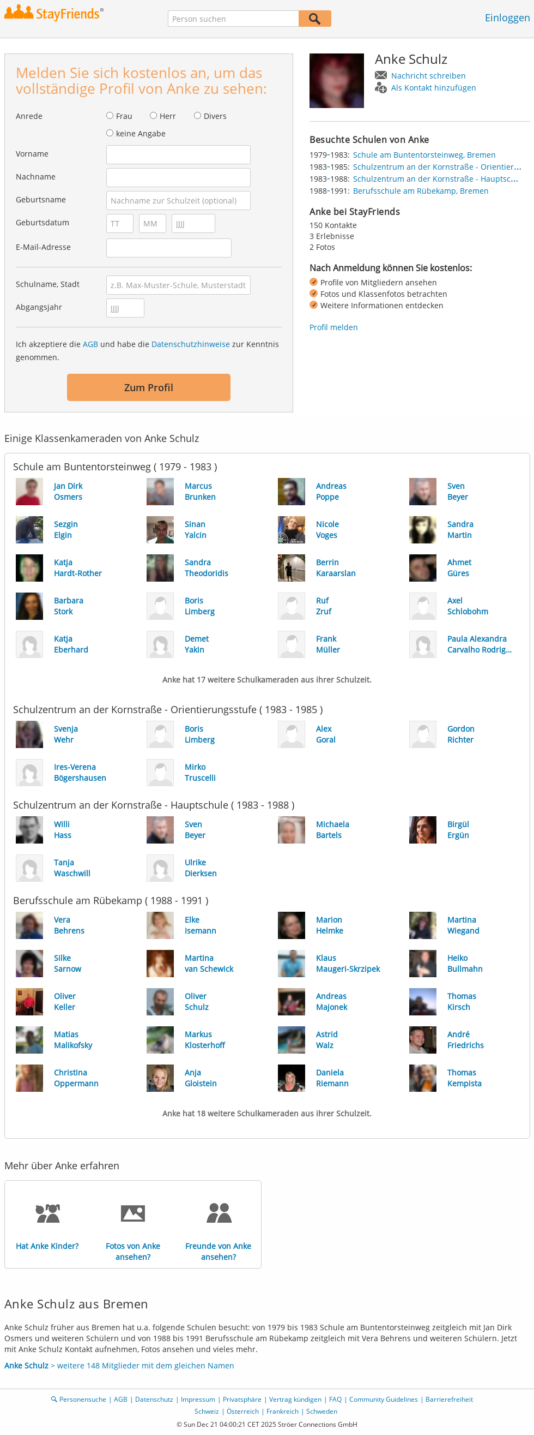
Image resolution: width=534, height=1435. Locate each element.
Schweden (321, 1411)
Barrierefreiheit (449, 1399)
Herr (168, 116)
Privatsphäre (242, 1399)
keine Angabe (141, 133)
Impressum (198, 1399)
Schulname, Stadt (48, 284)
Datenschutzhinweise (190, 344)
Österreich (243, 1411)
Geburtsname (41, 199)
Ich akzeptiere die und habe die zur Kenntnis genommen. (147, 350)
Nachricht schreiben (428, 75)
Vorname (32, 153)
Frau (124, 116)
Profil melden (334, 327)
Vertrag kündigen (295, 1399)
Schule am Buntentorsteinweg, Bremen (424, 155)
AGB (90, 344)
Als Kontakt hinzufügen (433, 87)
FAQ (335, 1399)
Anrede (29, 116)
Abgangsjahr (39, 307)
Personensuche (82, 1399)
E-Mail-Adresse (43, 247)
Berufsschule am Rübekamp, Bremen (421, 191)
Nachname (36, 176)
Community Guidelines (383, 1399)
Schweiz (207, 1411)
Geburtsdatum (42, 222)
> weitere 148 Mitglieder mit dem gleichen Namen (119, 1365)
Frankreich (282, 1411)
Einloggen (507, 17)
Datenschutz (154, 1399)
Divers (215, 116)
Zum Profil (148, 387)
